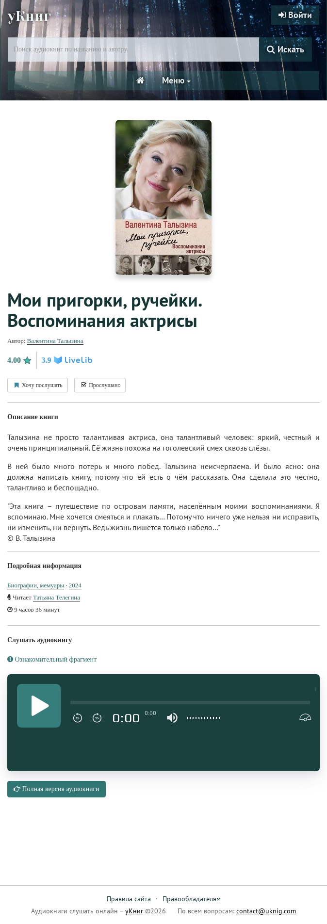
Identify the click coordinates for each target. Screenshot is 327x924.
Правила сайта (129, 898)
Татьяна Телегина (56, 597)
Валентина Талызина (55, 340)
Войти (295, 14)
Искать (285, 49)
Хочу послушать (38, 385)
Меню (176, 80)
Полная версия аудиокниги (56, 789)
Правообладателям (192, 898)
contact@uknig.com (266, 911)
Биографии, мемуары (35, 585)
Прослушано (100, 385)
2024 (75, 585)
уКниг (30, 16)
